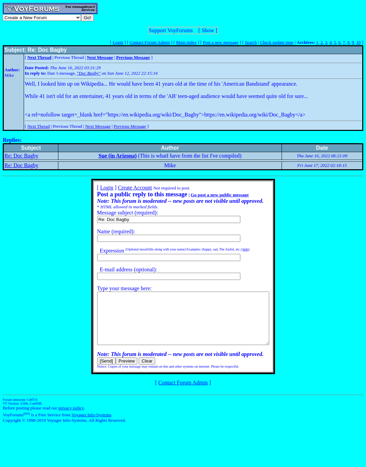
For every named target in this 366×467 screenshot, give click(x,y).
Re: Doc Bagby (21, 156)
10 (358, 42)
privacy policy (71, 418)
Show (208, 30)
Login (118, 42)
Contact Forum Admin (149, 42)
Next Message (98, 126)
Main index (186, 42)
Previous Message (130, 126)
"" (89, 73)
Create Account (124, 188)
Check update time (276, 42)
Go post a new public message (209, 194)
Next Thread (38, 126)
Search (251, 42)
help (235, 249)
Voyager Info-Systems (91, 425)
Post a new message (221, 42)
